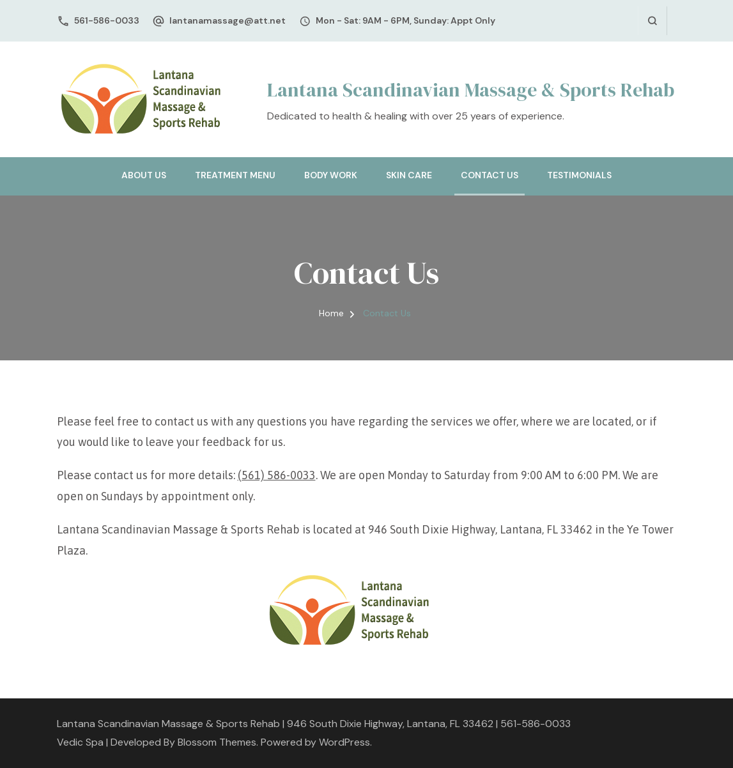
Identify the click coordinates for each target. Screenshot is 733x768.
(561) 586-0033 (277, 475)
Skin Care (409, 175)
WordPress (344, 742)
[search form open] (652, 20)
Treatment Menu (235, 175)
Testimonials (579, 175)
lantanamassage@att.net (227, 20)
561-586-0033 (106, 20)
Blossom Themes (217, 742)
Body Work (330, 175)
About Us (143, 175)
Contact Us (489, 175)
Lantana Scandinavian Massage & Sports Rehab (470, 90)
